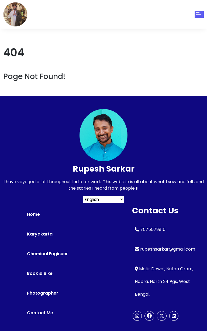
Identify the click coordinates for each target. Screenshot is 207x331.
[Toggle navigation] (199, 14)
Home (33, 214)
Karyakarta (40, 234)
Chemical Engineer (47, 254)
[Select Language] (103, 199)
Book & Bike (40, 273)
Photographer (42, 293)
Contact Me (40, 313)
